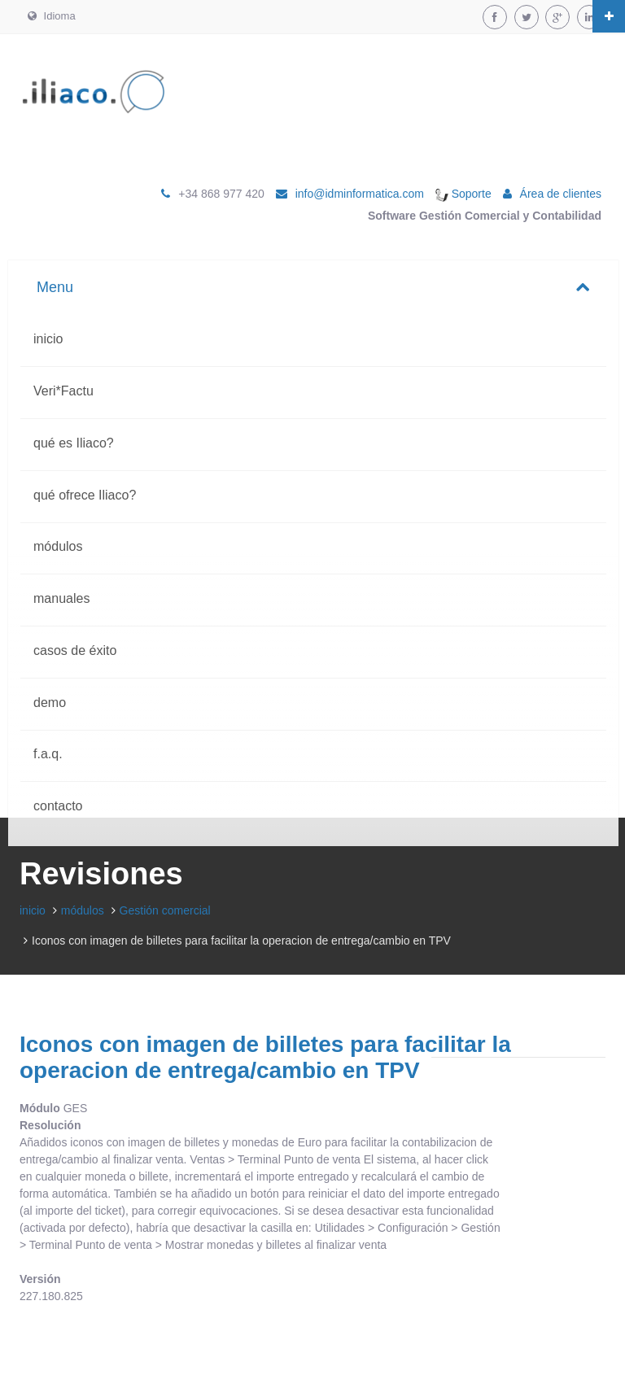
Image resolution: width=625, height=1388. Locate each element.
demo (49, 702)
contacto (57, 806)
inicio (48, 339)
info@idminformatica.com (359, 193)
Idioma (52, 16)
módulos (57, 546)
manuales (61, 598)
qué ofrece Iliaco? (84, 495)
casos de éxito (74, 650)
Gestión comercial (165, 910)
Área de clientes (560, 193)
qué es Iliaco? (73, 443)
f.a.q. (48, 754)
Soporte (463, 193)
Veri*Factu (63, 391)
